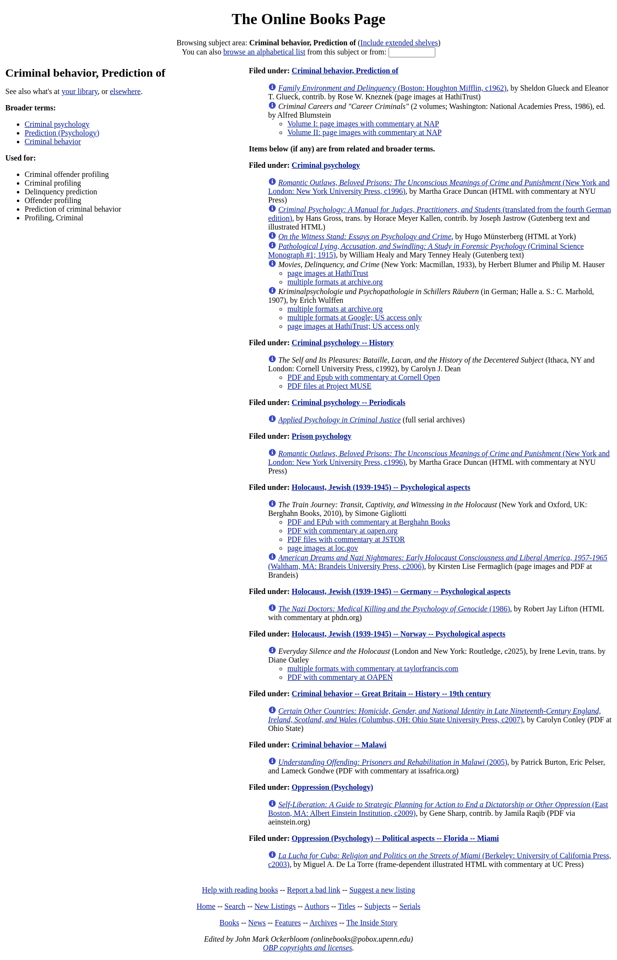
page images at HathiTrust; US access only (353, 326)
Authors (316, 906)
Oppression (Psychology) (332, 787)
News (257, 923)
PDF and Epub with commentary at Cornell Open (363, 377)
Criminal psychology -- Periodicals (348, 402)
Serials (410, 906)
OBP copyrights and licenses (307, 948)
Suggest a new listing (382, 890)
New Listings (275, 906)
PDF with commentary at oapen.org (342, 531)
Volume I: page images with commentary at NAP (363, 124)
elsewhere (125, 91)
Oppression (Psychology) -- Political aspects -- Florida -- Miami (395, 838)
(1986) (394, 609)
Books (229, 923)
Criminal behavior (53, 141)
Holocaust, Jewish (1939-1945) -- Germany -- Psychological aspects (401, 591)
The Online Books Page (308, 18)
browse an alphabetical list (264, 52)
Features (288, 923)
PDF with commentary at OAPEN (340, 677)
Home (206, 906)
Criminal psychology (57, 124)
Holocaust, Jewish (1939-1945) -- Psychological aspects (381, 487)
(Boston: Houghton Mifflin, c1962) (392, 88)
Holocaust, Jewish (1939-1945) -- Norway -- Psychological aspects (399, 634)
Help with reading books (240, 890)
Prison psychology (321, 436)
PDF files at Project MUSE (329, 386)
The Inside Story (372, 923)
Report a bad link (313, 890)
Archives (323, 923)
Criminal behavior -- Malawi (339, 745)
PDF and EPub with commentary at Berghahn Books (368, 522)
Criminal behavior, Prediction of (345, 71)
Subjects (377, 906)
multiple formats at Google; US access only (354, 317)
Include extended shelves (399, 43)
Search (235, 906)
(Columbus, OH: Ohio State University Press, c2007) (434, 715)
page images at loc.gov (322, 548)
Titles (346, 906)
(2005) (392, 762)
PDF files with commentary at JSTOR (346, 539)
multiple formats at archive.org (335, 282)
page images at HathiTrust (327, 273)
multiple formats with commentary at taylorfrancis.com (372, 668)
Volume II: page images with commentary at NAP (364, 132)
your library (80, 91)
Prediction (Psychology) (62, 133)
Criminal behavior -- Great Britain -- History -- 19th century (391, 694)
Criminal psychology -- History (343, 342)
